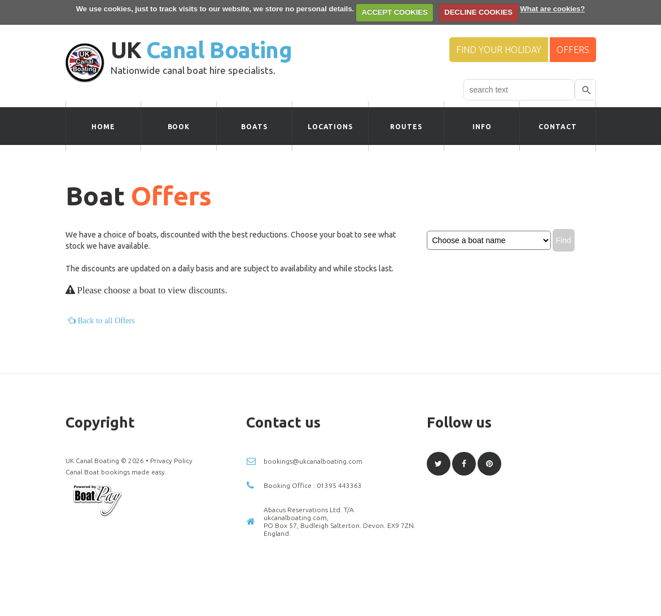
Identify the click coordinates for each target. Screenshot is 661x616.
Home (103, 126)
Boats (254, 126)
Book (179, 126)
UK (201, 50)
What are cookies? (552, 9)
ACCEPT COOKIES (395, 12)
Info (482, 126)
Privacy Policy (171, 460)
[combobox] (519, 89)
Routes (406, 126)
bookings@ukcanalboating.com (313, 461)
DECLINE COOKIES (478, 12)
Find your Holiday (498, 50)
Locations (330, 126)
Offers (573, 50)
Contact (558, 126)
